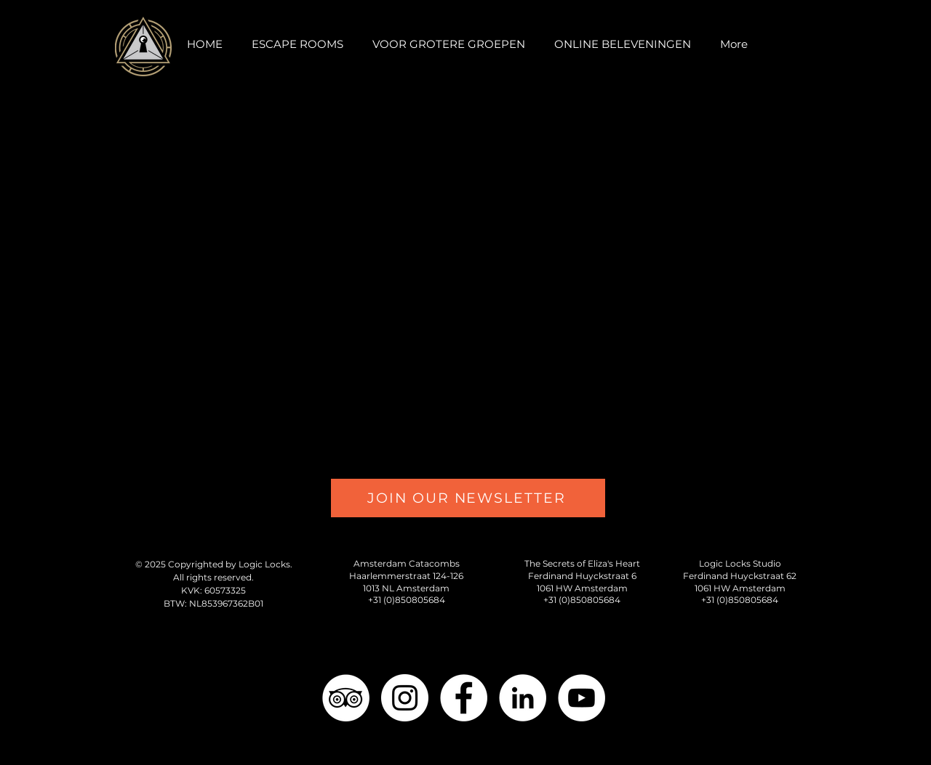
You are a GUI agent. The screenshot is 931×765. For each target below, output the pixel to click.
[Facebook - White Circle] (463, 697)
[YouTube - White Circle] (581, 697)
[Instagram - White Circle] (404, 697)
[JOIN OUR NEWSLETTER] (468, 498)
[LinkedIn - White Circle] (522, 697)
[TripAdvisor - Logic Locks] (345, 697)
